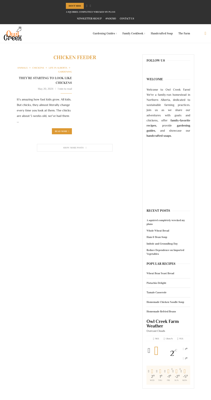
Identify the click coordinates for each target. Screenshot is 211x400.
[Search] (205, 33)
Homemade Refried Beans (161, 311)
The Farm (184, 33)
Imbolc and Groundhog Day (162, 243)
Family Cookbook (132, 33)
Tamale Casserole (156, 292)
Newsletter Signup (89, 18)
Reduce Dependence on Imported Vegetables (165, 252)
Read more (62, 131)
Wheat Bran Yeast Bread (160, 273)
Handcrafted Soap (162, 33)
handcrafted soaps (158, 135)
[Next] (90, 6)
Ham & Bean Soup (156, 237)
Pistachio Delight (156, 283)
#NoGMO (110, 18)
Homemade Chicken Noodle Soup (165, 302)
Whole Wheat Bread (157, 230)
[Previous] (86, 6)
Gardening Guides (104, 33)
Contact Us (127, 18)
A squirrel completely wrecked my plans (90, 12)
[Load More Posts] (74, 148)
